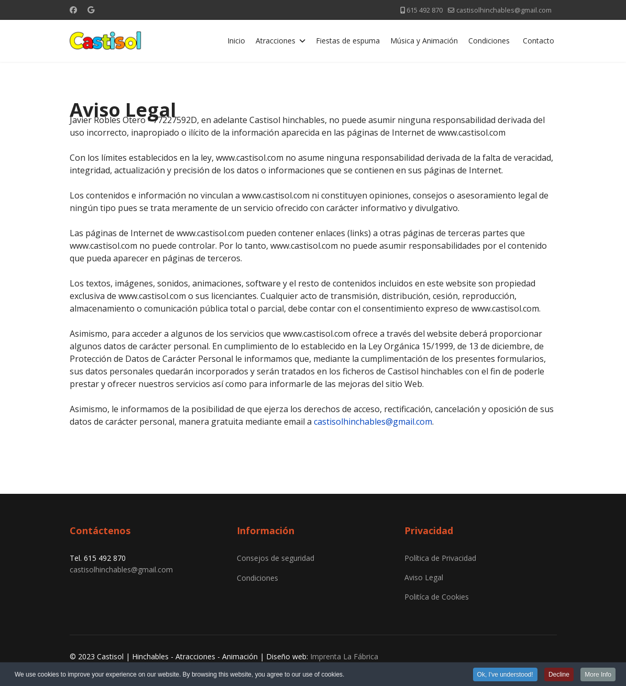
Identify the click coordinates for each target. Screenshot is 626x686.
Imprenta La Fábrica (344, 656)
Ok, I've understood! (505, 675)
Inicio (236, 41)
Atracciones (275, 41)
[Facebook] (73, 10)
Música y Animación (424, 41)
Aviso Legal (423, 577)
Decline (558, 675)
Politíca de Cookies (436, 597)
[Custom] (90, 10)
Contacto (538, 41)
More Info (598, 675)
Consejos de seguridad (275, 558)
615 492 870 (425, 10)
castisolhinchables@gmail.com (504, 10)
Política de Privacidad (440, 558)
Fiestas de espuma (348, 41)
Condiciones (489, 41)
